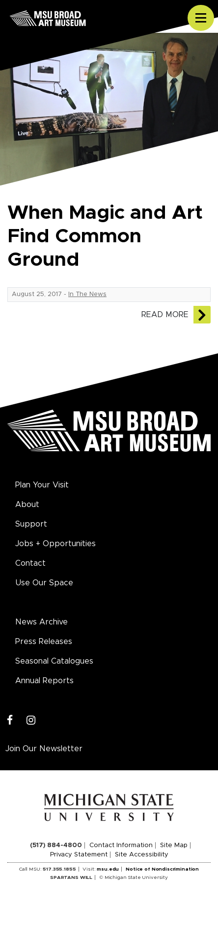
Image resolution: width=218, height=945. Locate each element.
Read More (165, 315)
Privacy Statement (79, 855)
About (27, 504)
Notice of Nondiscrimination (162, 869)
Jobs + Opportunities (55, 544)
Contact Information (121, 845)
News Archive (41, 622)
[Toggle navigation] (201, 18)
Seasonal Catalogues (54, 661)
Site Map (174, 845)
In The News (87, 294)
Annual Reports (44, 681)
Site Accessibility (141, 855)
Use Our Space (44, 583)
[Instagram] (31, 720)
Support (31, 524)
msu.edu (108, 869)
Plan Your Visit (42, 485)
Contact (30, 563)
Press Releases (43, 641)
